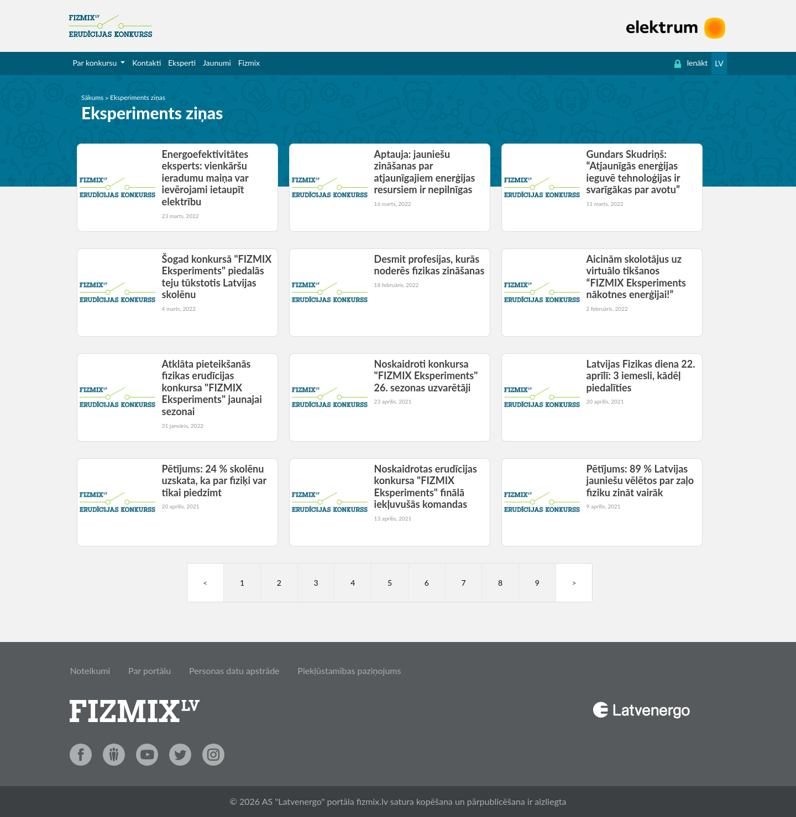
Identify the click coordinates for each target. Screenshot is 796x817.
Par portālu (149, 670)
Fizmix (249, 62)
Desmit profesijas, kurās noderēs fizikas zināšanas (429, 265)
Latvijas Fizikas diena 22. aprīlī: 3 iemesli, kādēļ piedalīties (640, 376)
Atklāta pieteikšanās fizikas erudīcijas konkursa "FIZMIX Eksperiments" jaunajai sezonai (212, 387)
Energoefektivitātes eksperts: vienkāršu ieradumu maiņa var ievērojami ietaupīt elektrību (205, 178)
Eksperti (182, 62)
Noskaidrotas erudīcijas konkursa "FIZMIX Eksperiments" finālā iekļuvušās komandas (425, 487)
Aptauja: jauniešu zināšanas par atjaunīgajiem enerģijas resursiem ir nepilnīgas (424, 172)
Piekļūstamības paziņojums (349, 670)
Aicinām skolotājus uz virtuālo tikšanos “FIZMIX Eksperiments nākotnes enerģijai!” (636, 277)
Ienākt (691, 63)
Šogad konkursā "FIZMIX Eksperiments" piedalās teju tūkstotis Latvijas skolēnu (217, 277)
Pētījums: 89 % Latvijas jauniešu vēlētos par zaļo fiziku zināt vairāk (640, 480)
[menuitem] (99, 63)
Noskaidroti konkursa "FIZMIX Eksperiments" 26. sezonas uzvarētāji (426, 376)
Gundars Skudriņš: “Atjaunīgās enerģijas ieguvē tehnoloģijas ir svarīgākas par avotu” (633, 172)
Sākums (92, 97)
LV (719, 63)
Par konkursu (95, 62)
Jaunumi (217, 62)
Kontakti (146, 62)
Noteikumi (90, 670)
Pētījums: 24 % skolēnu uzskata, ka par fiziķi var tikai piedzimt (214, 480)
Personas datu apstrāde (234, 670)
